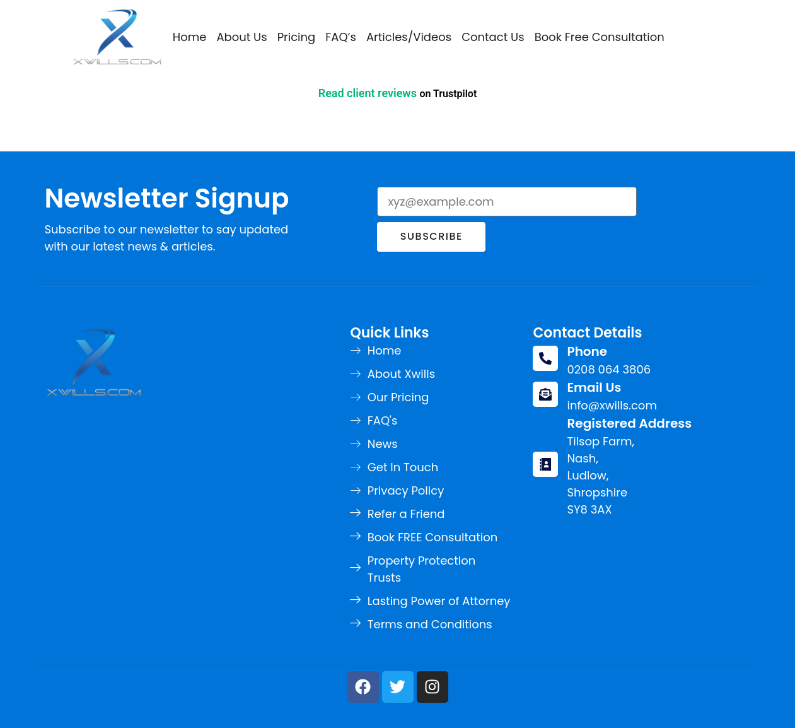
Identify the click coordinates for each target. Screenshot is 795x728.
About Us (241, 37)
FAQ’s (340, 37)
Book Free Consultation (599, 37)
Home (190, 37)
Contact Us (493, 37)
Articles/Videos (408, 37)
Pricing (296, 37)
